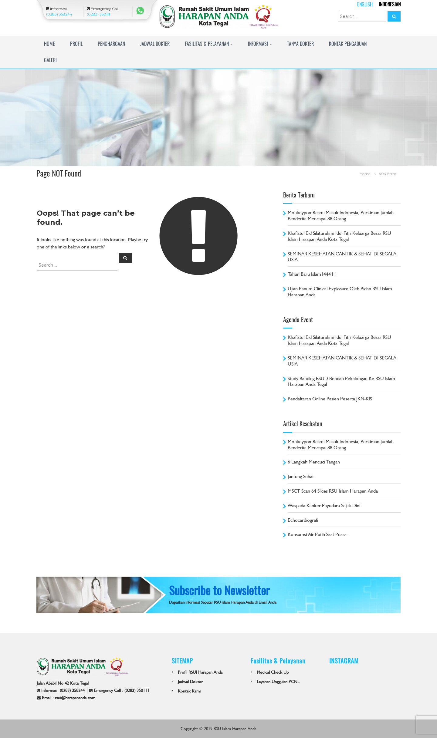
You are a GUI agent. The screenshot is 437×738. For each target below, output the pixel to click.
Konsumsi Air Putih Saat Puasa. (318, 534)
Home (49, 44)
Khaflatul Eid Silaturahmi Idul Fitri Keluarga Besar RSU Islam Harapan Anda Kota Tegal (339, 236)
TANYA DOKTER (300, 44)
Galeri (50, 60)
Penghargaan (111, 44)
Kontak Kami (189, 691)
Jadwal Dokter (155, 44)
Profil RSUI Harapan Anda (200, 672)
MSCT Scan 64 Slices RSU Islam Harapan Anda (333, 491)
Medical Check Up (273, 672)
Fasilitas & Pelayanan (207, 44)
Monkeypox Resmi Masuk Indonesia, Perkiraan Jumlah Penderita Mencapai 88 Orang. (341, 215)
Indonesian (390, 4)
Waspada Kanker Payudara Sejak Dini (324, 505)
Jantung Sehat (301, 476)
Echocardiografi (303, 520)
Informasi (258, 44)
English (365, 4)
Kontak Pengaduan (348, 44)
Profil (76, 44)
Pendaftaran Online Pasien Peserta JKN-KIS (330, 399)
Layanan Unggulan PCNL (278, 681)
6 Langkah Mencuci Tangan (314, 462)
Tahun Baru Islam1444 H (312, 274)
